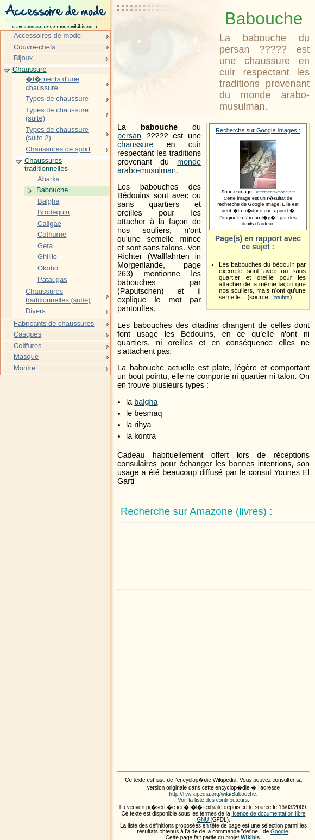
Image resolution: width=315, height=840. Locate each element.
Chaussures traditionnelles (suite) (58, 295)
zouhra (281, 297)
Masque (26, 356)
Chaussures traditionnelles (46, 164)
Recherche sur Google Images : (258, 130)
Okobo (47, 268)
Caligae (49, 223)
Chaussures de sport (58, 149)
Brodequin (53, 212)
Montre (24, 368)
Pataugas (52, 279)
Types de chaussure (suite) (57, 114)
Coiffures (28, 346)
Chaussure (29, 69)
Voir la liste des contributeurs (213, 800)
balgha (146, 401)
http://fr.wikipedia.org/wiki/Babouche (212, 794)
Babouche (52, 190)
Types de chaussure (57, 98)
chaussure (135, 144)
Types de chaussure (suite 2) (57, 133)
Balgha (48, 201)
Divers (36, 311)
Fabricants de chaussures (54, 323)
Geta (45, 246)
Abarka (48, 179)
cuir (194, 144)
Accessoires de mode (47, 35)
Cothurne (51, 234)
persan (129, 135)
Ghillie (47, 256)
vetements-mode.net (275, 192)
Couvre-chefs (34, 47)
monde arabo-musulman (159, 166)
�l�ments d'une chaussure (52, 83)
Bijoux (23, 58)
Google (279, 832)
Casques (27, 334)
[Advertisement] (166, 35)
